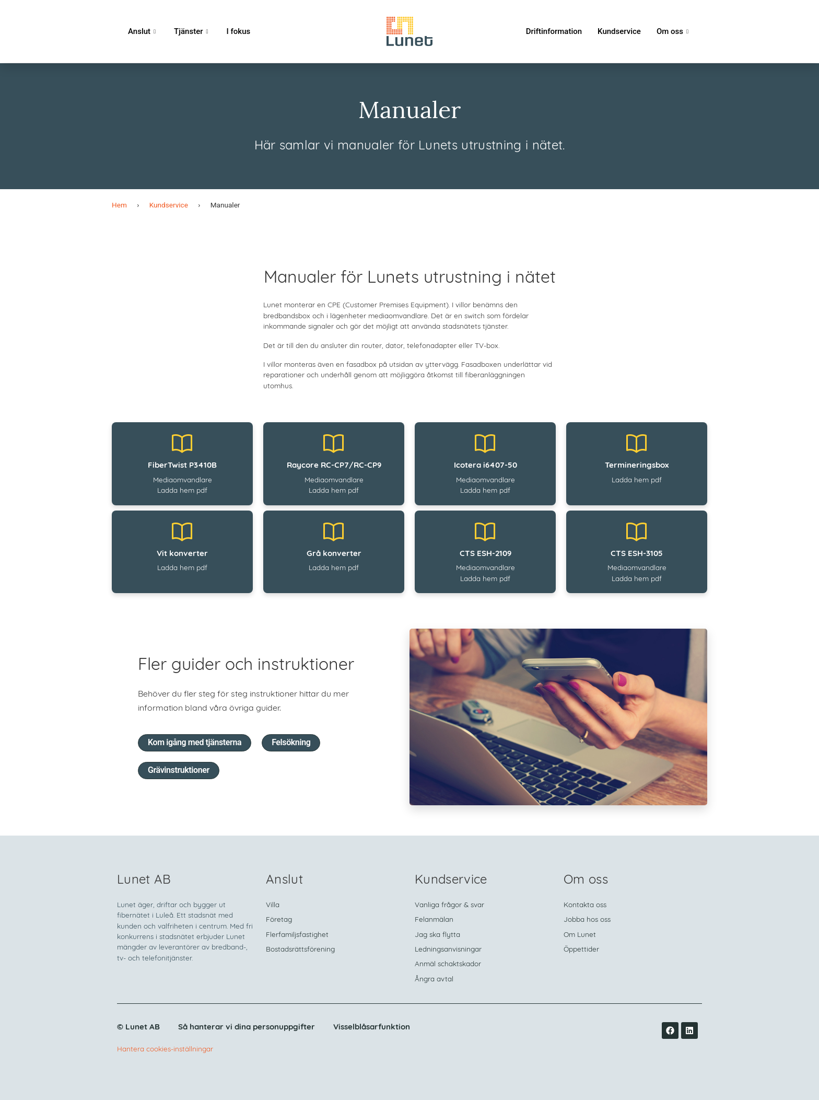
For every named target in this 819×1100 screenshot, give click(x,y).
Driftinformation (554, 31)
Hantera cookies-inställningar (165, 1049)
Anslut (143, 31)
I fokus (239, 31)
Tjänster (192, 31)
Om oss (674, 31)
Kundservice (619, 31)
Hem (119, 205)
